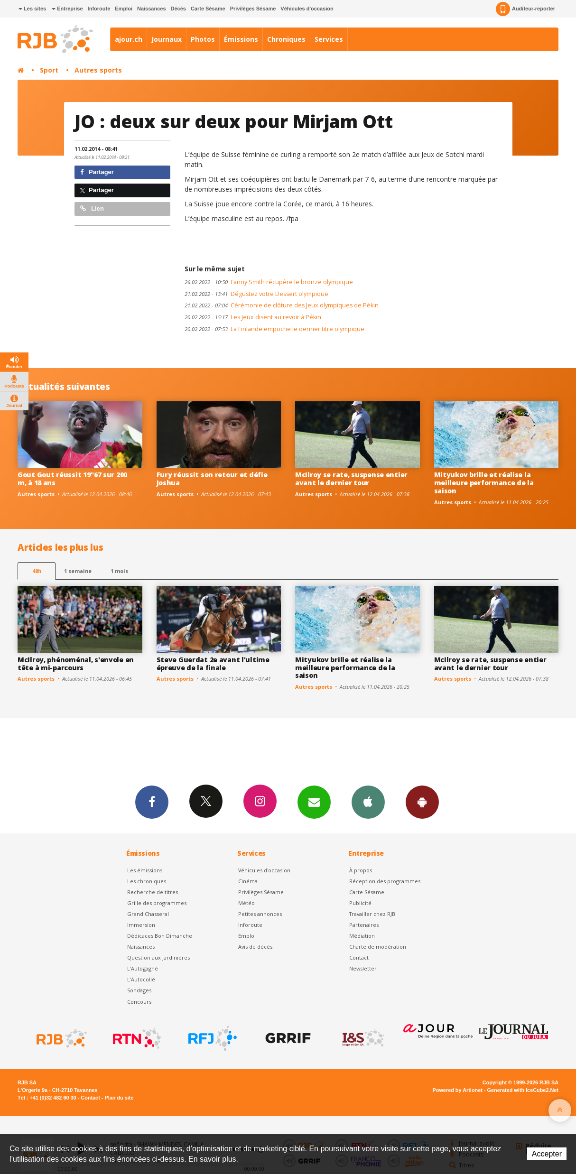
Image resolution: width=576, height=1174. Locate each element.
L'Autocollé (141, 979)
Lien (92, 208)
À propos (360, 870)
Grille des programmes (156, 903)
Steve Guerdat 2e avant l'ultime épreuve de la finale (213, 663)
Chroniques (286, 39)
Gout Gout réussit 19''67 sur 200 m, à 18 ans (72, 478)
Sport (49, 69)
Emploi (123, 8)
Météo (246, 903)
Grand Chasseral (148, 914)
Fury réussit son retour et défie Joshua (212, 478)
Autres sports (98, 69)
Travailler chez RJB (372, 914)
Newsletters (314, 802)
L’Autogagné (142, 968)
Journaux (166, 39)
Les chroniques (146, 881)
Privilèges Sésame (253, 8)
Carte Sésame (208, 8)
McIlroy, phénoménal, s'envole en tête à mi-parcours (76, 663)
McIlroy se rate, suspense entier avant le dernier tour (351, 478)
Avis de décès (255, 946)
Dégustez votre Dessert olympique (256, 294)
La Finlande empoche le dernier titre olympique (274, 329)
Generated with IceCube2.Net (522, 1090)
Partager (97, 172)
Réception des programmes (384, 881)
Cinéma (248, 881)
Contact (359, 957)
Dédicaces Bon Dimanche (159, 936)
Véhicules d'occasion (306, 8)
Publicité (360, 903)
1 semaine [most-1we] (78, 570)
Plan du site (118, 1097)
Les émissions (144, 870)
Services (329, 39)
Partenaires (364, 925)
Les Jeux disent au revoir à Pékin (253, 317)
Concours (139, 1001)
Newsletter (363, 968)
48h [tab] (36, 570)
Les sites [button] (32, 8)
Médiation (362, 936)
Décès (178, 8)
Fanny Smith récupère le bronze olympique (269, 282)
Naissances (151, 8)
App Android (422, 802)
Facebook (151, 802)
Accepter (547, 1154)
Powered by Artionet (458, 1090)
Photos (203, 39)
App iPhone (368, 802)
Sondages (139, 990)
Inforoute (99, 8)
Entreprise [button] (67, 8)
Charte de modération (377, 946)
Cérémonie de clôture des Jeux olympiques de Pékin (282, 305)
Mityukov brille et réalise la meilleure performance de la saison (484, 482)
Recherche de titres (152, 892)
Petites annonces (260, 914)
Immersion (141, 925)
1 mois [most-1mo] (119, 570)
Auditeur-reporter (525, 9)
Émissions (241, 39)
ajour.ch (128, 39)
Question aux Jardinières (158, 957)
